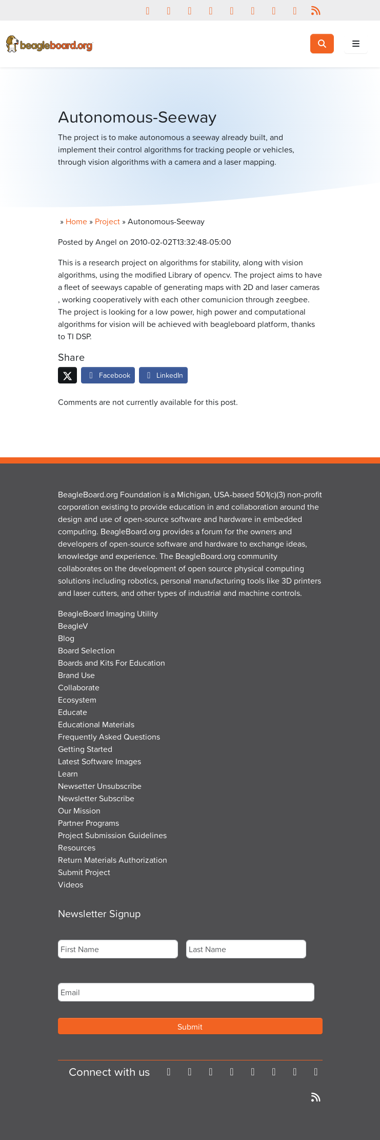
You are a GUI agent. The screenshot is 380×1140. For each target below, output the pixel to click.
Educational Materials (96, 724)
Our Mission (79, 810)
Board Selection (86, 650)
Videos (70, 884)
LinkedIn (164, 375)
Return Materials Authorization (112, 859)
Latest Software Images (99, 761)
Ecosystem (77, 699)
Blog (66, 638)
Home (76, 221)
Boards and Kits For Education (111, 662)
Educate (72, 712)
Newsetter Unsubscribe (100, 785)
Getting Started (85, 749)
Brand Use (76, 675)
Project (107, 221)
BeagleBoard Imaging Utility (108, 613)
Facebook (108, 375)
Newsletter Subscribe (96, 798)
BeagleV (73, 625)
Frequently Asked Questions (109, 736)
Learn (68, 773)
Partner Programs (88, 822)
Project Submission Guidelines (112, 835)
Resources (76, 847)
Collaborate (78, 687)
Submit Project (84, 872)
